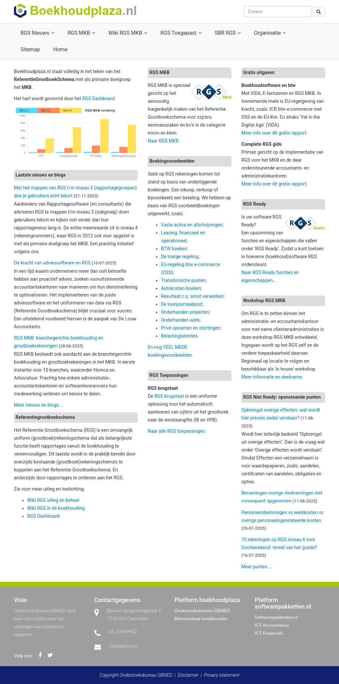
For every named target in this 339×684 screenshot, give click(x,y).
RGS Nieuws (37, 33)
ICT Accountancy (272, 625)
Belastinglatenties (179, 336)
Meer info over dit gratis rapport (273, 133)
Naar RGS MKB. (164, 140)
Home (60, 49)
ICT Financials (269, 633)
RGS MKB (81, 33)
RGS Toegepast (181, 33)
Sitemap (30, 49)
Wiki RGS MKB (127, 33)
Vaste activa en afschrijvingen (191, 224)
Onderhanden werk (180, 320)
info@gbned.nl (123, 646)
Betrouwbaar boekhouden (200, 618)
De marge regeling (179, 256)
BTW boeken (174, 248)
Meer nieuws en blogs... (38, 405)
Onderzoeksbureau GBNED (202, 610)
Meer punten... (256, 566)
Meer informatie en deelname (271, 377)
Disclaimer (188, 675)
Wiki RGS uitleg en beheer (53, 500)
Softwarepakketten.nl (276, 617)
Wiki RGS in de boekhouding (56, 508)
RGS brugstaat (169, 396)
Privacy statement (221, 675)
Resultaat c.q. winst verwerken (192, 296)
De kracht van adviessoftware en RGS (52, 262)
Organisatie (270, 33)
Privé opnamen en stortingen (190, 328)
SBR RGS (228, 33)
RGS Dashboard (98, 98)
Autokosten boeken (181, 288)
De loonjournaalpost (181, 304)
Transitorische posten (183, 280)
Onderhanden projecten (185, 312)
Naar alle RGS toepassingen (176, 431)
